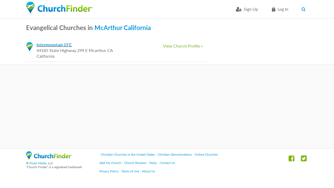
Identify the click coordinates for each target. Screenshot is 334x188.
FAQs (153, 163)
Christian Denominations (175, 154)
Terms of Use (130, 171)
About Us (148, 171)
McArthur (108, 27)
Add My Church (110, 163)
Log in (283, 9)
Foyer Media (37, 163)
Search (304, 9)
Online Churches (206, 154)
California (137, 27)
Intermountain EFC (54, 44)
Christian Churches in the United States (128, 154)
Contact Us (167, 163)
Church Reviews (135, 163)
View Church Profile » (183, 45)
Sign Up (251, 9)
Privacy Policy (108, 171)
